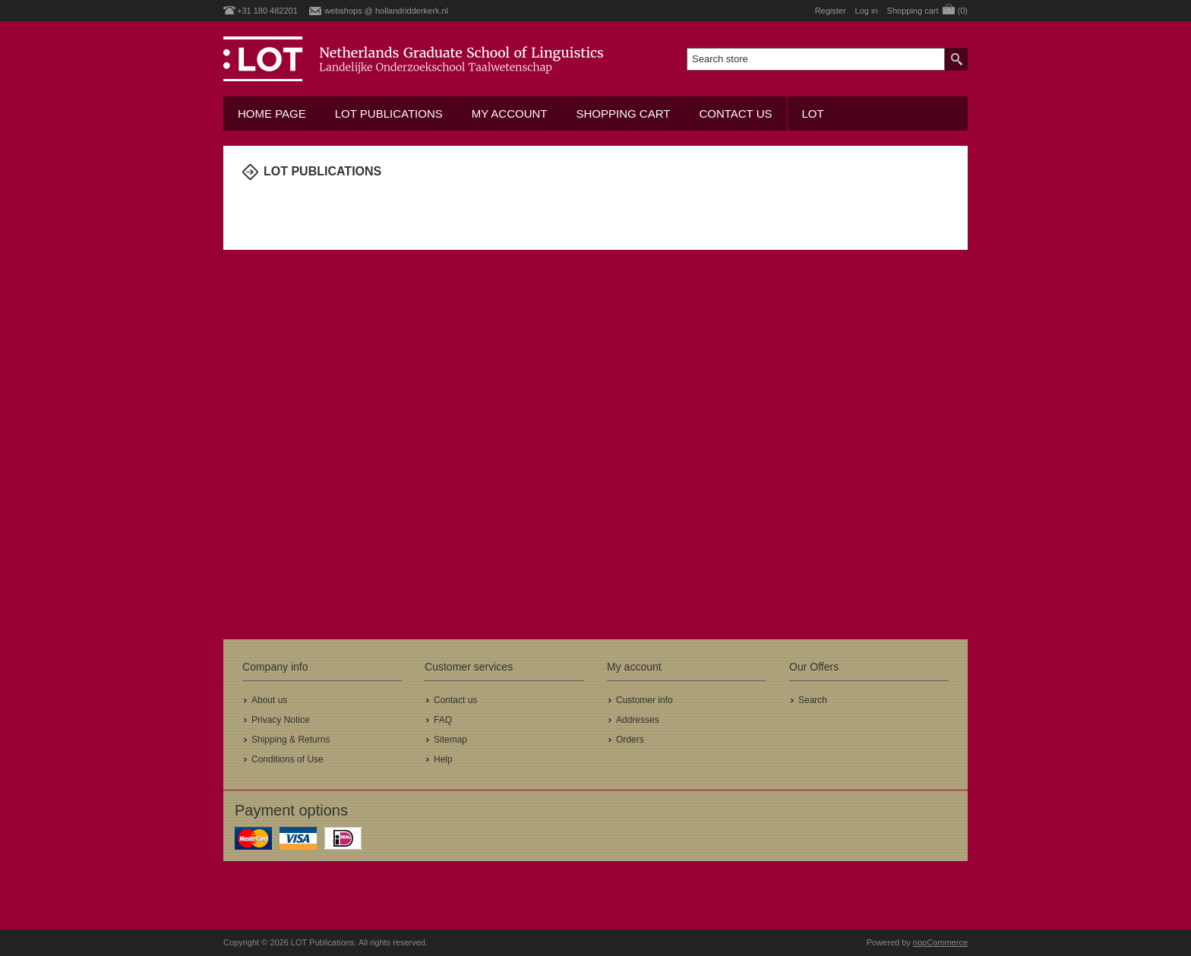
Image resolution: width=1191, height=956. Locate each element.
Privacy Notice (280, 720)
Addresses (637, 720)
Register (830, 10)
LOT (813, 113)
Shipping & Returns (290, 739)
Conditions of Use (287, 759)
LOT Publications (389, 113)
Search (812, 700)
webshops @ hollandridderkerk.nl (386, 10)
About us (269, 700)
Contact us (735, 113)
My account (510, 113)
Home (250, 202)
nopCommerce (940, 942)
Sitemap (450, 739)
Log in (866, 10)
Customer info (644, 700)
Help (443, 759)
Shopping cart (623, 113)
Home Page (272, 113)
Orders (630, 739)
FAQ (443, 720)
